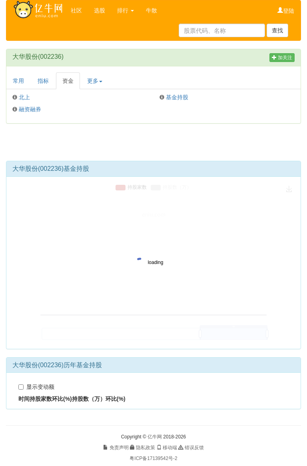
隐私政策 (142, 447)
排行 (125, 10)
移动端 (167, 447)
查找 (277, 30)
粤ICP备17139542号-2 (153, 458)
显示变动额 (36, 387)
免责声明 (115, 447)
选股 (99, 10)
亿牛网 (155, 437)
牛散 (151, 10)
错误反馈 (190, 447)
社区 (76, 10)
